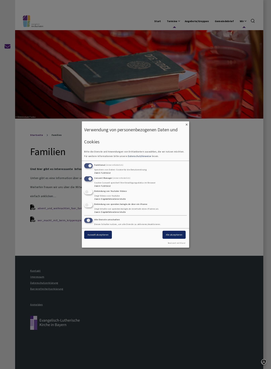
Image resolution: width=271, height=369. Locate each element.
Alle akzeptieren (174, 234)
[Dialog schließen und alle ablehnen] (186, 123)
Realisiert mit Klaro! (176, 243)
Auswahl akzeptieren (98, 234)
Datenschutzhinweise (139, 156)
